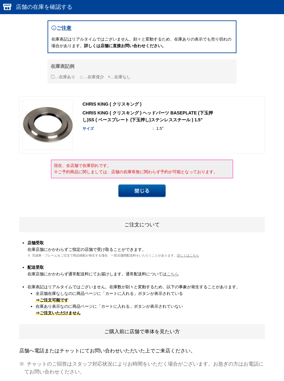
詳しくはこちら (188, 255)
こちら (173, 274)
